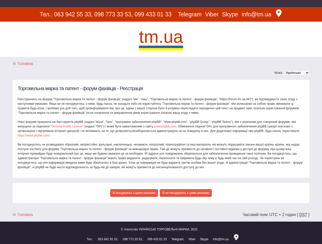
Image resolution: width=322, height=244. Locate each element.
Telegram (190, 14)
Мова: (278, 73)
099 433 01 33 (153, 14)
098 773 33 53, (113, 14)
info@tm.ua (256, 14)
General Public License (66, 126)
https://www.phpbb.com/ (34, 135)
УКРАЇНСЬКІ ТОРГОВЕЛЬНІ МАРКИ (164, 229)
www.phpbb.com (165, 126)
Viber (211, 14)
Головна (25, 63)
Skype (230, 14)
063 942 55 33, (73, 14)
